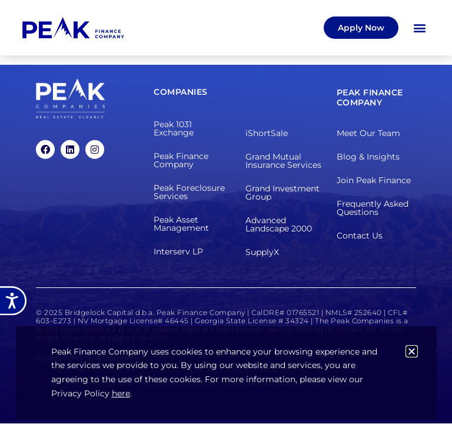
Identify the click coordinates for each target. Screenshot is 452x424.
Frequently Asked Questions (372, 207)
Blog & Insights (368, 156)
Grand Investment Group (282, 192)
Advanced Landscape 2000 (278, 224)
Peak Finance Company (181, 160)
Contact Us (360, 235)
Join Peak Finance (374, 180)
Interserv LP (178, 251)
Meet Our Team (368, 133)
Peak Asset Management (181, 223)
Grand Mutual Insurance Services (283, 160)
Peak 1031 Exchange (174, 128)
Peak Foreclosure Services (189, 192)
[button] (420, 27)
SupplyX (262, 252)
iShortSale (266, 133)
